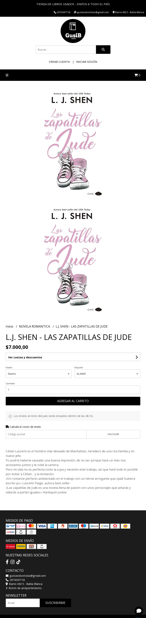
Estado (9, 367)
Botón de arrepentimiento (24, 588)
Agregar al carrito (73, 401)
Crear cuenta (59, 62)
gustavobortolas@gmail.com (26, 575)
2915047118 (15, 580)
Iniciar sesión (86, 62)
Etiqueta (79, 367)
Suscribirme (55, 603)
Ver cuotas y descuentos (25, 357)
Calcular (113, 434)
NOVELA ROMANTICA (35, 326)
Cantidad (10, 383)
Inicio (10, 326)
